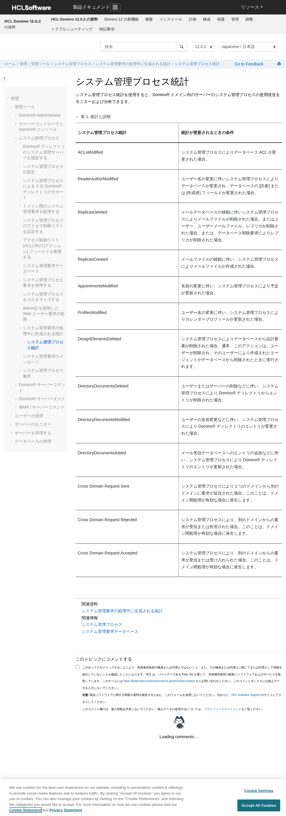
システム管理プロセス (72, 64)
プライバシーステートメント (222, 709)
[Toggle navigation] (115, 7)
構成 (206, 19)
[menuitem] (74, 19)
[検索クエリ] (143, 46)
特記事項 (106, 29)
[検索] (181, 46)
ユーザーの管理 (29, 415)
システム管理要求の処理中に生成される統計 (132, 64)
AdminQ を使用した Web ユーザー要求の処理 (44, 314)
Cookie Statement (25, 810)
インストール (171, 19)
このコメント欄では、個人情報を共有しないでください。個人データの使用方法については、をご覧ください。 (173, 709)
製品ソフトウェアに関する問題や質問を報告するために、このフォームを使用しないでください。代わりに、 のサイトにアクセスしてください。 (182, 698)
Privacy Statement (66, 810)
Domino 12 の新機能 (121, 19)
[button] (8, 99)
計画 (192, 19)
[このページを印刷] (280, 64)
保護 (221, 19)
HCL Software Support (246, 694)
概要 (149, 19)
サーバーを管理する (33, 433)
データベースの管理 (33, 441)
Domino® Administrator (39, 115)
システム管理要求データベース (110, 631)
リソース (250, 7)
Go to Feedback (249, 64)
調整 (249, 19)
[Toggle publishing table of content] (4, 78)
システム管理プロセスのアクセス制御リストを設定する (43, 226)
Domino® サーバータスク (42, 398)
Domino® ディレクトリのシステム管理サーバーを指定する (44, 152)
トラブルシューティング (72, 29)
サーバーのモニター (33, 424)
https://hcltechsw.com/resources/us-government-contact (159, 681)
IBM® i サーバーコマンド (42, 407)
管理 (235, 19)
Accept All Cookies (258, 805)
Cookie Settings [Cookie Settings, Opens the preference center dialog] (258, 791)
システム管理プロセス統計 (197, 64)
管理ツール (40, 64)
